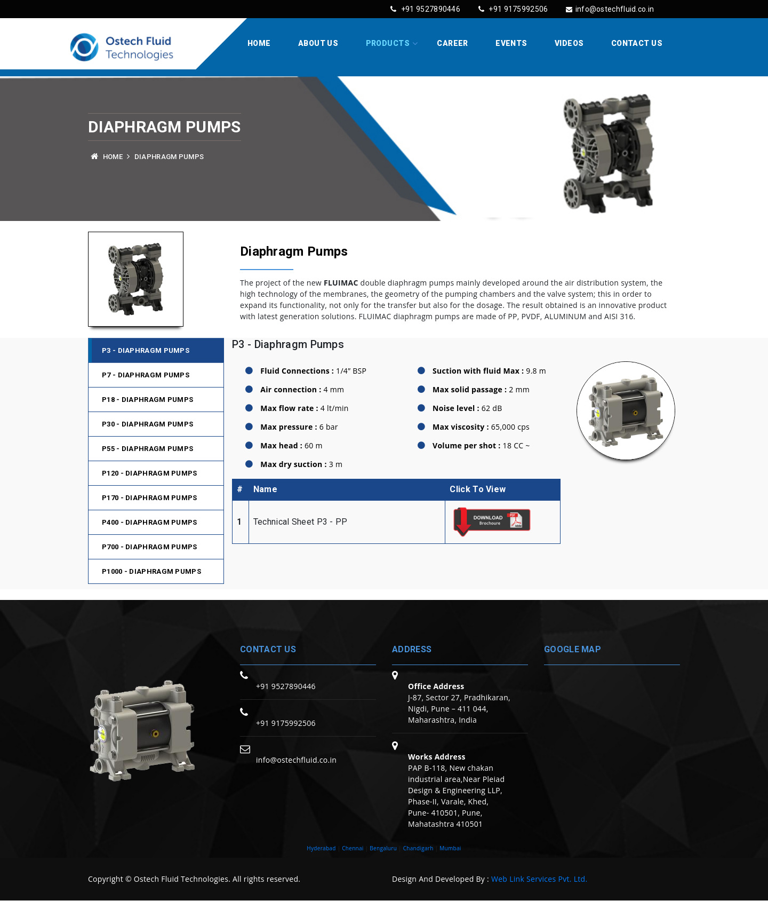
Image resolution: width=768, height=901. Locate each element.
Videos (569, 43)
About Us (318, 43)
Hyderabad (321, 848)
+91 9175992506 (504, 9)
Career (452, 43)
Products (388, 43)
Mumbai (450, 848)
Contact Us (636, 43)
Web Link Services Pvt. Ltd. (539, 879)
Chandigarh (418, 848)
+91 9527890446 (412, 9)
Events (511, 43)
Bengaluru (383, 848)
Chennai (353, 848)
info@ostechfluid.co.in (606, 9)
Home (259, 43)
